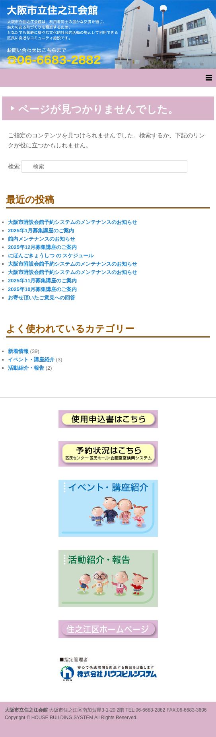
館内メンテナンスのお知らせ (41, 239)
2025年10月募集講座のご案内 (42, 289)
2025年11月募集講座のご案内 (42, 281)
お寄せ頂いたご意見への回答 (41, 298)
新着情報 (18, 351)
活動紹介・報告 (26, 368)
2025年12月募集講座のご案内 (42, 247)
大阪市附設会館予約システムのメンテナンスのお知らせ (72, 222)
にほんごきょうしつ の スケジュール (50, 256)
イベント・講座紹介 (31, 360)
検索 (14, 166)
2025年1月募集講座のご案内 (41, 230)
